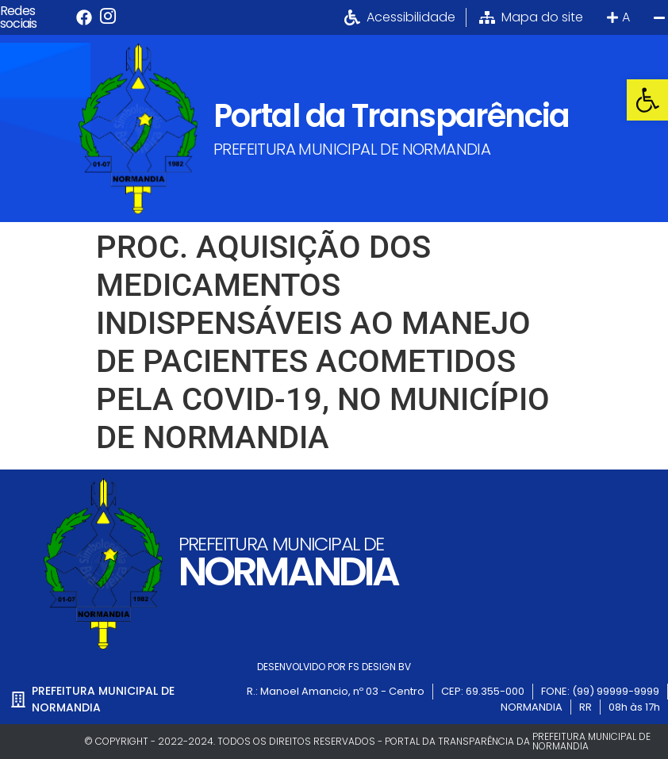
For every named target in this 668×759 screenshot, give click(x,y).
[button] (647, 100)
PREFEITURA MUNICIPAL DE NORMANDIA (351, 149)
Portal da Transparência (391, 116)
